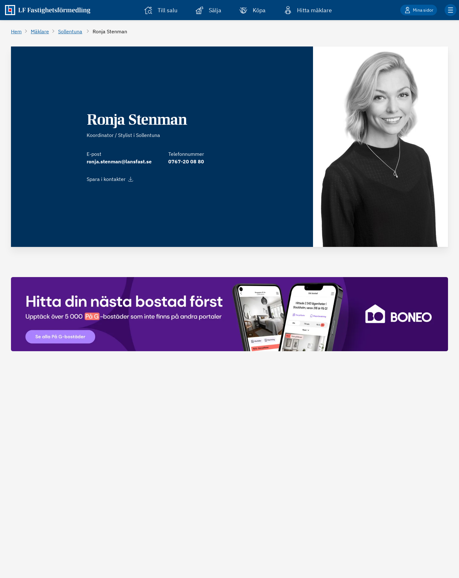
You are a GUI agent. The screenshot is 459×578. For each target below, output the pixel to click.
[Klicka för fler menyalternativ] (450, 10)
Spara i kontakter (110, 179)
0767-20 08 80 (186, 161)
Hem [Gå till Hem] (16, 31)
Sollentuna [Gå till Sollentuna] (70, 31)
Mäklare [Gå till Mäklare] (40, 31)
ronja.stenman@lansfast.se (119, 161)
